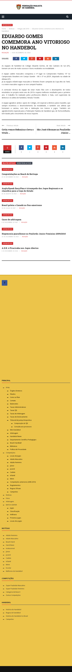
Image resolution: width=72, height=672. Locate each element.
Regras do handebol (13, 613)
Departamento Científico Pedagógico (23, 440)
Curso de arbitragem (11, 219)
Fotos (8, 498)
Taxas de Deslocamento (18, 417)
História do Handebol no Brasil (17, 616)
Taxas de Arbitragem (17, 414)
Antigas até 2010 (7, 25)
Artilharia (13, 514)
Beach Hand (10, 542)
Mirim (12, 479)
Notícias (9, 495)
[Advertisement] (19, 332)
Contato (13, 400)
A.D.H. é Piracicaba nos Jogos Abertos (20, 248)
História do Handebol (13, 609)
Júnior (12, 466)
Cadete (12, 472)
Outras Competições (13, 595)
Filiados (13, 394)
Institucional (10, 548)
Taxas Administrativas (18, 407)
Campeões (14, 492)
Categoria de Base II (13, 592)
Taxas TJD (13, 410)
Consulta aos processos (23, 427)
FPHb (8, 387)
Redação (5, 53)
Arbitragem (14, 433)
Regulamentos (15, 485)
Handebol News (16, 436)
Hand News (10, 545)
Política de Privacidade (18, 449)
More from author (24, 163)
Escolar (8, 568)
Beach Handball (15, 443)
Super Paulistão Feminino (15, 589)
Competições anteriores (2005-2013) (23, 482)
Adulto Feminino (16, 462)
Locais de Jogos (15, 456)
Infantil (12, 475)
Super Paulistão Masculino (15, 585)
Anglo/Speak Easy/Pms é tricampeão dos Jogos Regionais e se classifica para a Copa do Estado (32, 189)
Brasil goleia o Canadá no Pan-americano (22, 205)
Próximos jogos (15, 518)
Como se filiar (15, 397)
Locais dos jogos (16, 521)
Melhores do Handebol (14, 571)
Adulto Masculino (16, 459)
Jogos (12, 508)
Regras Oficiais (15, 488)
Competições (10, 453)
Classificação (15, 511)
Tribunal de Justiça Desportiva (21, 420)
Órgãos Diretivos (16, 391)
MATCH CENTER (11, 505)
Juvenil (12, 469)
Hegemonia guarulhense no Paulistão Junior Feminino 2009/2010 (34, 233)
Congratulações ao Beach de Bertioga (20, 174)
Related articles (9, 163)
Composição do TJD (21, 423)
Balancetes (14, 404)
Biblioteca (13, 446)
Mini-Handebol (15, 430)
